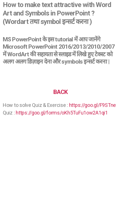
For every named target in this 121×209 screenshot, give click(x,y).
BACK (60, 92)
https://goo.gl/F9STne (92, 105)
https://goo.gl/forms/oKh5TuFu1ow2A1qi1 (62, 113)
